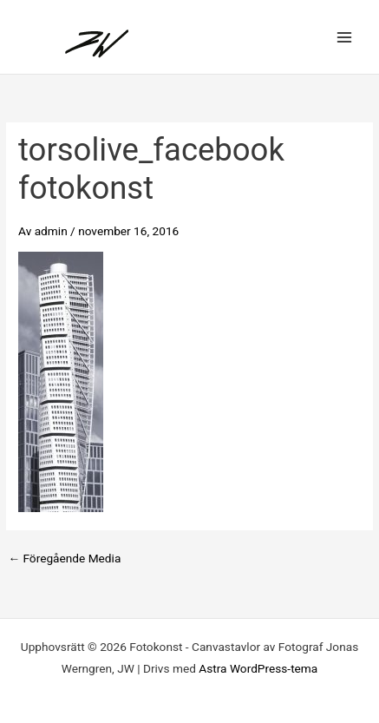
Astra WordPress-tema (258, 668)
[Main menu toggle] (345, 37)
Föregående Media (64, 559)
